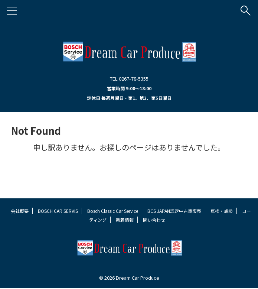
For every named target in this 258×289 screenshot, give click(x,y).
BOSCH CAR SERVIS (58, 211)
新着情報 (125, 220)
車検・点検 (221, 211)
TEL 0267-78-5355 (129, 78)
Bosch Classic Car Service (112, 211)
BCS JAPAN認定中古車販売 (174, 211)
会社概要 (20, 211)
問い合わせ (154, 220)
